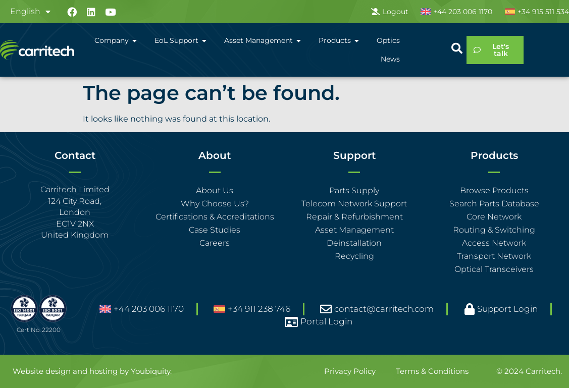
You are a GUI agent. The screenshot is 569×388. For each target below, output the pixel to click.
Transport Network (494, 256)
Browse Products (494, 190)
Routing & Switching (494, 230)
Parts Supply (354, 190)
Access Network (494, 243)
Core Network (494, 216)
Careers (214, 243)
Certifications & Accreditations (215, 216)
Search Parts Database (494, 203)
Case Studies (214, 230)
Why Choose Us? (215, 203)
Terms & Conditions (432, 371)
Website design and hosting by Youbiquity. (92, 371)
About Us (214, 190)
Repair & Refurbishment (354, 216)
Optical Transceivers (494, 269)
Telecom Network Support (354, 203)
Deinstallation (354, 243)
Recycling (354, 256)
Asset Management (354, 230)
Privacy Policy (350, 371)
